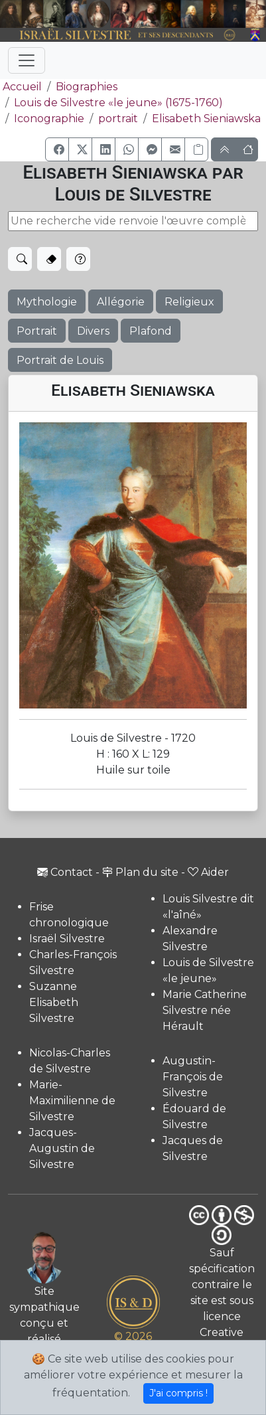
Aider (208, 872)
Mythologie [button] (47, 301)
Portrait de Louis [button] (60, 360)
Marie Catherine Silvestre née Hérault (205, 1010)
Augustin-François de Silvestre (193, 1076)
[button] (57, 149)
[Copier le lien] (196, 149)
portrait (118, 118)
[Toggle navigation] (26, 60)
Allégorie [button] (121, 301)
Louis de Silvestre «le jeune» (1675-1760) (118, 102)
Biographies (86, 86)
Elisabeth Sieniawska (206, 118)
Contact (65, 872)
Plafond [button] (150, 331)
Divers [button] (93, 331)
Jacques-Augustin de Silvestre (62, 1148)
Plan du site (140, 872)
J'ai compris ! (178, 1393)
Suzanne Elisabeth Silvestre (53, 1002)
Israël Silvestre (67, 938)
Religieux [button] (189, 301)
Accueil (21, 86)
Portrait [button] (37, 331)
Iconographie (49, 118)
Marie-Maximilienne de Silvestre (72, 1100)
